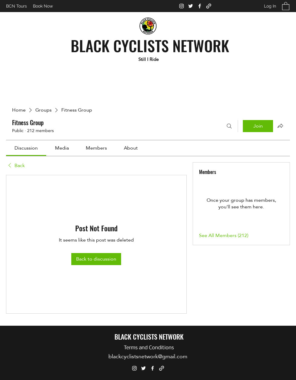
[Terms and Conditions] (148, 348)
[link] (26, 148)
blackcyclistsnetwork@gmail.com (147, 356)
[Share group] (280, 125)
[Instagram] (182, 6)
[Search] (229, 126)
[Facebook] (200, 6)
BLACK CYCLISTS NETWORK (150, 45)
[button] (285, 6)
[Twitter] (191, 6)
